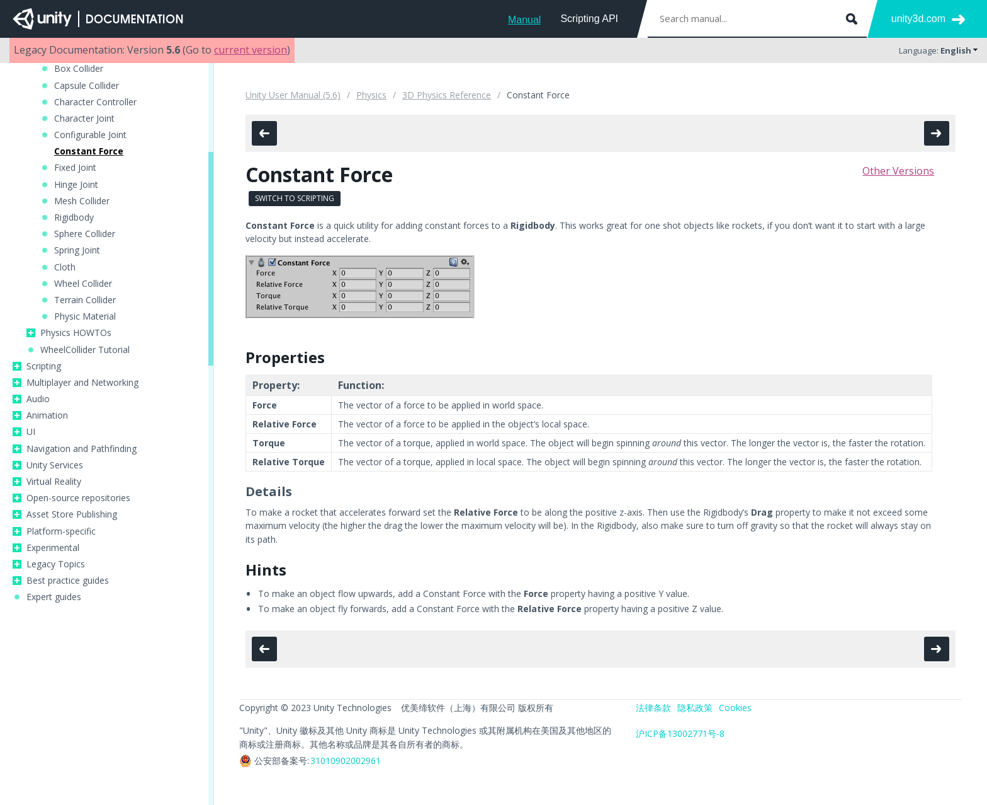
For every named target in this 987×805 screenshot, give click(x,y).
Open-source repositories (78, 498)
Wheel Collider (83, 283)
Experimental (52, 547)
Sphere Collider (84, 234)
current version (250, 50)
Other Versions (898, 171)
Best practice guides (67, 580)
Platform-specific (61, 531)
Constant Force (88, 151)
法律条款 (653, 708)
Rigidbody (74, 217)
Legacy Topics (55, 564)
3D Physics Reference (446, 95)
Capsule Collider (86, 85)
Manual (524, 19)
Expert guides (53, 597)
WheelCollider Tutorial (85, 350)
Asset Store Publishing (71, 514)
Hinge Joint (76, 184)
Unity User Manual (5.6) (293, 95)
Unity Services (54, 465)
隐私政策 (695, 708)
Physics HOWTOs (75, 333)
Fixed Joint (75, 167)
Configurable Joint (90, 135)
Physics (371, 95)
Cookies (735, 708)
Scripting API (589, 18)
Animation (47, 415)
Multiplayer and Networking (82, 382)
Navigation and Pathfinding (81, 449)
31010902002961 (345, 761)
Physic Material (85, 316)
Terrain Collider (85, 300)
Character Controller (95, 102)
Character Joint (84, 118)
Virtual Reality (53, 481)
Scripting (43, 366)
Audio (38, 399)
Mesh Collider (82, 201)
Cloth (65, 267)
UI (30, 431)
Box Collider (78, 68)
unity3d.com (918, 18)
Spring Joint (77, 250)
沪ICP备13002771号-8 (680, 733)
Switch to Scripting (294, 198)
